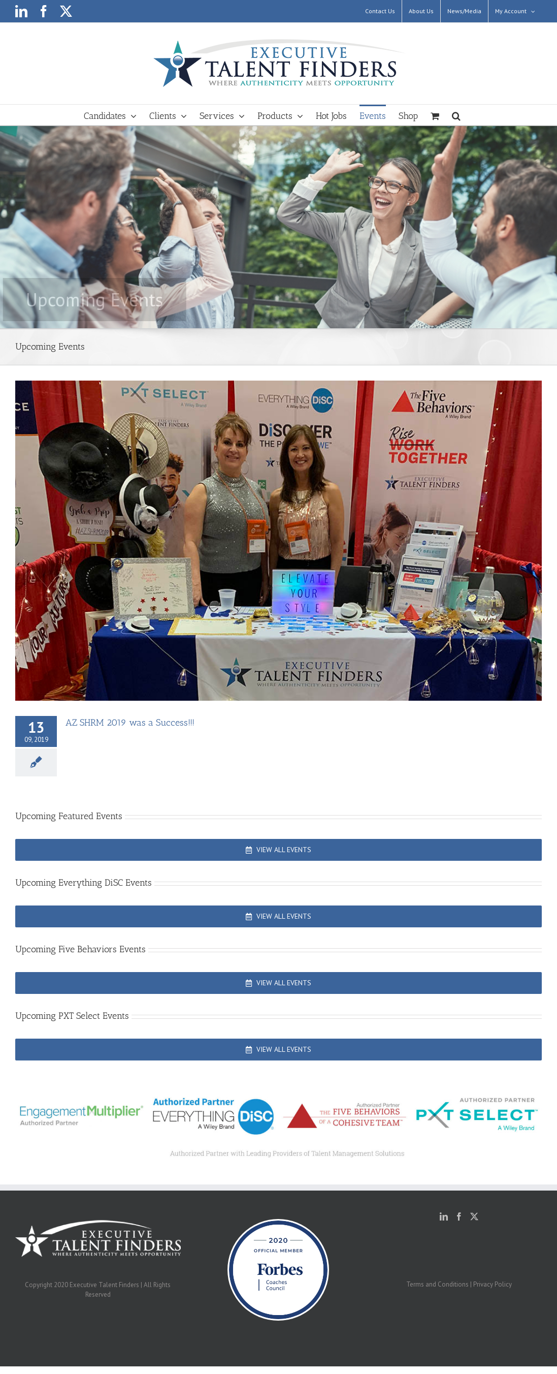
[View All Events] (278, 850)
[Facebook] (459, 1216)
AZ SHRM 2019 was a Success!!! (129, 722)
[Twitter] (474, 1216)
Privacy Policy (492, 1284)
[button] (456, 115)
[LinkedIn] (444, 1216)
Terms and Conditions (437, 1284)
